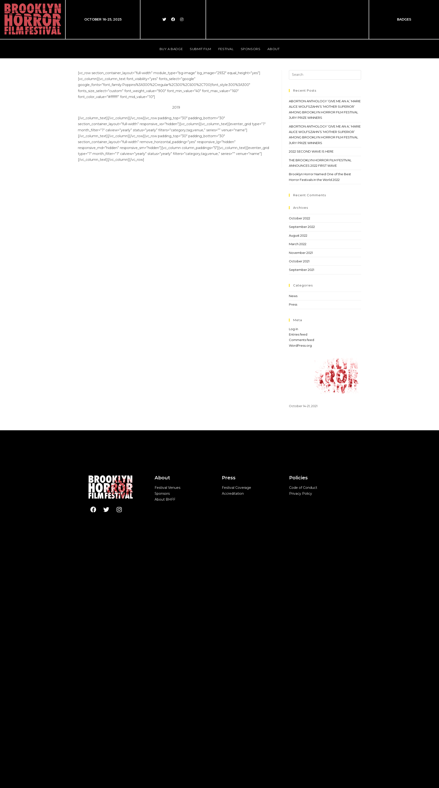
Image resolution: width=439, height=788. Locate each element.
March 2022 (297, 457)
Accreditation (233, 706)
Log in (293, 542)
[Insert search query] (325, 287)
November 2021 (301, 465)
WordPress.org (300, 558)
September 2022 (302, 439)
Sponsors (162, 706)
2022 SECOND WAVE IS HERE (311, 364)
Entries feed (298, 547)
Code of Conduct (303, 700)
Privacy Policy (300, 706)
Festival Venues (167, 700)
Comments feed (301, 552)
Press (293, 517)
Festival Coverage (236, 700)
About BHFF (165, 712)
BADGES (404, 19)
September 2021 (301, 482)
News (293, 509)
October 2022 (299, 431)
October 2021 (299, 474)
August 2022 (298, 448)
